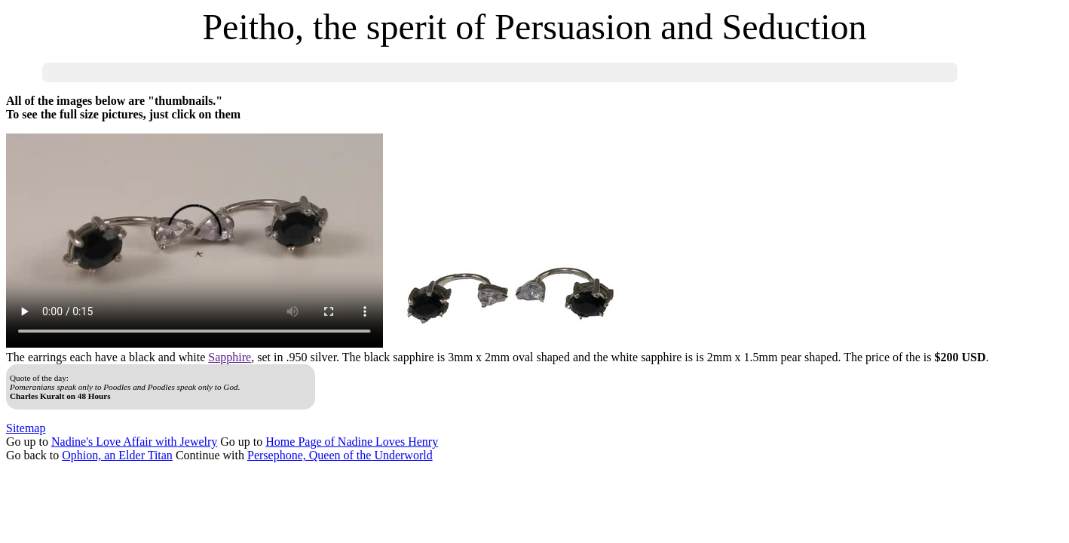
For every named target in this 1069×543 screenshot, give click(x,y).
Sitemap (25, 428)
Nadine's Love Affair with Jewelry (134, 441)
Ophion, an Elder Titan (117, 455)
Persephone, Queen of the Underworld (340, 455)
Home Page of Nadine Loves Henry (351, 441)
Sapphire (229, 357)
